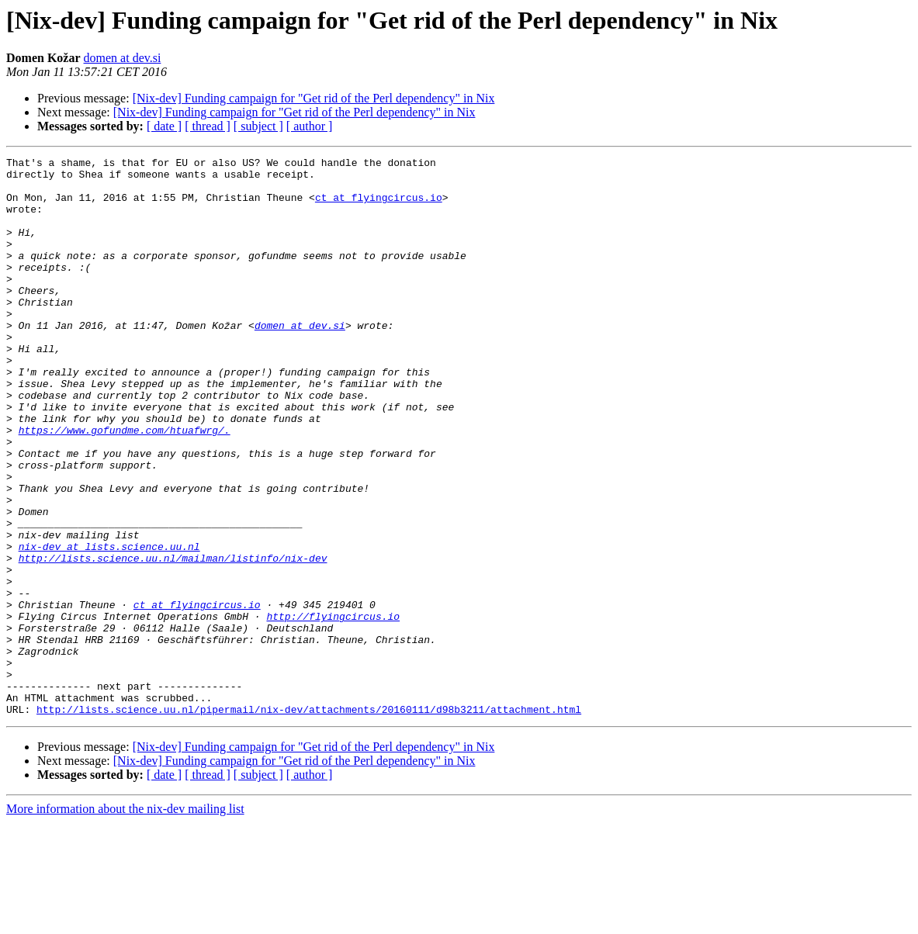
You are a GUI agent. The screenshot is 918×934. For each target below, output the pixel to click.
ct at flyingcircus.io (378, 206)
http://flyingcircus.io (333, 709)
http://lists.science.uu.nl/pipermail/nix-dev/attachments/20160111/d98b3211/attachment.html (308, 821)
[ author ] (309, 126)
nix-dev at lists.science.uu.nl (109, 625)
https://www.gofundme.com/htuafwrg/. (124, 486)
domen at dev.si (122, 57)
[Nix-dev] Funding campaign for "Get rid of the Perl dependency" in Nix (314, 98)
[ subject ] (258, 126)
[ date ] (164, 126)
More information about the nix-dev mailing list (125, 920)
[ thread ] (207, 126)
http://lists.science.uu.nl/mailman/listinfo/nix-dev (173, 639)
